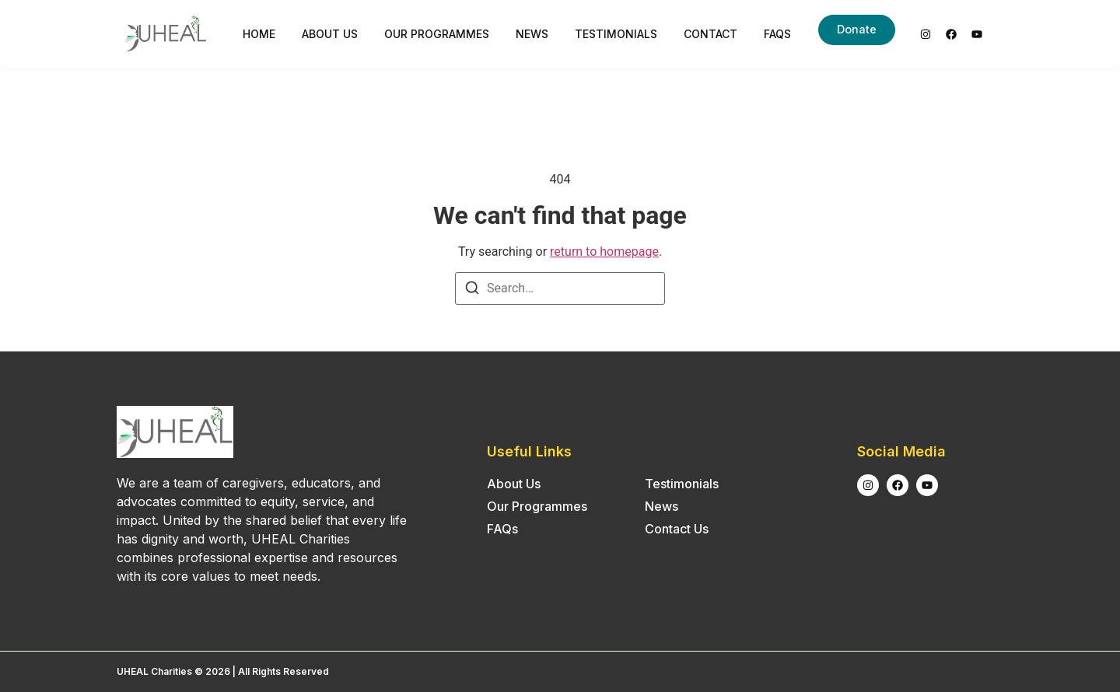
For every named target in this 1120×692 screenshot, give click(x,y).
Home (259, 33)
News (532, 33)
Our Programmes (436, 33)
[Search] (472, 290)
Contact (710, 33)
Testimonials (616, 33)
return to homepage (604, 251)
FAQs (777, 33)
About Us (330, 33)
